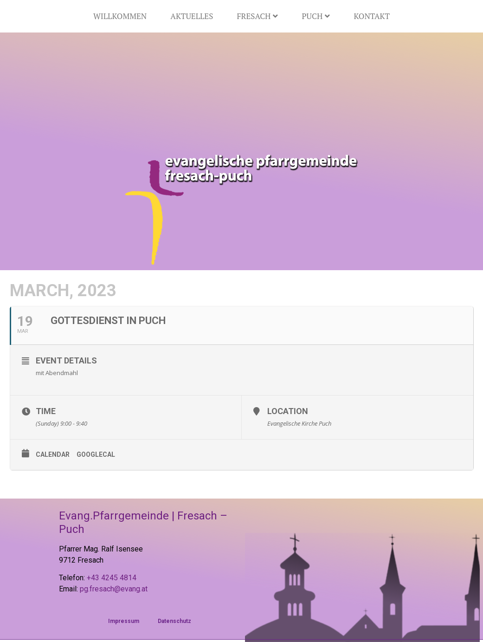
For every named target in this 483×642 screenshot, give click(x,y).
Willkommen (120, 16)
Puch (316, 16)
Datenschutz (174, 621)
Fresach (257, 16)
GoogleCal (96, 454)
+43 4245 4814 (111, 577)
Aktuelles (191, 16)
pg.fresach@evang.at (114, 588)
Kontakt (372, 16)
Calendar (53, 454)
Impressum (123, 621)
